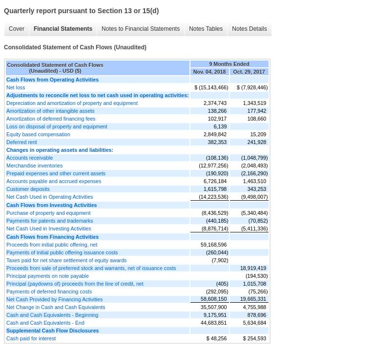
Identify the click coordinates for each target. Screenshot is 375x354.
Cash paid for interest (31, 338)
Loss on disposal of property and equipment (56, 126)
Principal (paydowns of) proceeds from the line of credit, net (75, 284)
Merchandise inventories (34, 165)
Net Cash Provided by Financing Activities (54, 299)
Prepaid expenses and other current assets (55, 173)
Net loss (15, 87)
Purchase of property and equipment (48, 213)
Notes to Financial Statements (141, 28)
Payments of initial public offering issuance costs (62, 252)
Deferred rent (21, 142)
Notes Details (249, 28)
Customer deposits (28, 189)
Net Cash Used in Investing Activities (48, 228)
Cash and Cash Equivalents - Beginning (52, 315)
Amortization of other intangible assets (50, 111)
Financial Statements (63, 28)
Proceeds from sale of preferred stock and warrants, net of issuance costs (91, 268)
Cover (16, 28)
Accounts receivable (29, 158)
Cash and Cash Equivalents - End (45, 323)
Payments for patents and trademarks (49, 221)
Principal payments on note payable (47, 276)
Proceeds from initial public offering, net (51, 245)
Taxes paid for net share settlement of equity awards (66, 260)
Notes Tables (206, 28)
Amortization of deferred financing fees (50, 119)
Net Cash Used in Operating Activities (49, 197)
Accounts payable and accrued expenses (53, 181)
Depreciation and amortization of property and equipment (72, 103)
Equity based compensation (38, 134)
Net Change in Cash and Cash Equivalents (55, 307)
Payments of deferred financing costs (49, 291)
